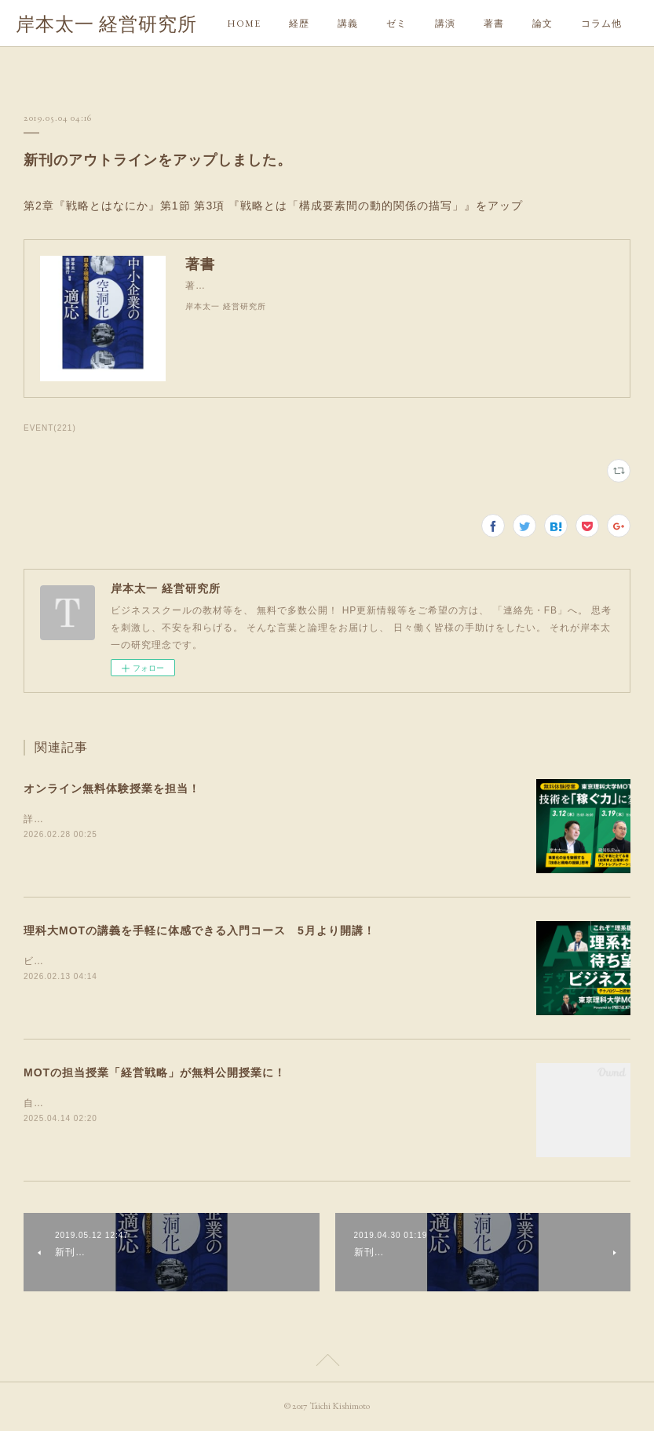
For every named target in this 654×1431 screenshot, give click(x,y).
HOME (244, 23)
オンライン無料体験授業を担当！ (112, 788)
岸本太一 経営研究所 (106, 24)
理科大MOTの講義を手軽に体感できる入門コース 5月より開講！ (199, 930)
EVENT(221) (50, 428)
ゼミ (396, 23)
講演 (445, 23)
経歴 (299, 23)
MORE (548, 23)
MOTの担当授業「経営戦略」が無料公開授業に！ (155, 1072)
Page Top (327, 1362)
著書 (494, 23)
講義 (348, 23)
